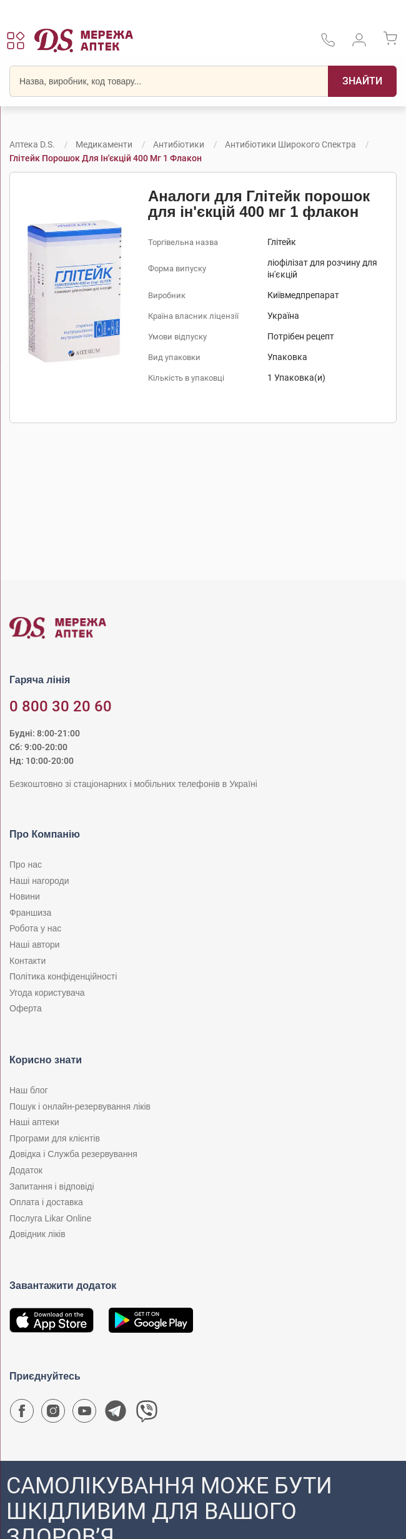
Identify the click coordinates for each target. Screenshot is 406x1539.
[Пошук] (362, 81)
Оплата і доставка (46, 1202)
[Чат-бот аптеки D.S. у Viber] (146, 1414)
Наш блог (28, 1090)
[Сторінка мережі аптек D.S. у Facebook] (21, 1414)
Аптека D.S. (32, 144)
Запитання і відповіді (51, 1186)
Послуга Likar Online (50, 1218)
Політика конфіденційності (63, 976)
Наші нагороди (39, 881)
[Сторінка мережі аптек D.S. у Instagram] (53, 1414)
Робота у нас (35, 928)
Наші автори (34, 945)
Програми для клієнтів (54, 1138)
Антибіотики (178, 144)
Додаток (25, 1170)
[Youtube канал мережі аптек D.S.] (84, 1414)
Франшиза (30, 913)
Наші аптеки (34, 1122)
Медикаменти (104, 144)
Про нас (25, 865)
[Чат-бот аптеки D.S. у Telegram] (115, 1414)
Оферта (25, 1008)
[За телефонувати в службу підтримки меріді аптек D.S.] (327, 44)
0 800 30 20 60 (60, 706)
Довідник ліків (37, 1234)
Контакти (27, 961)
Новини (24, 896)
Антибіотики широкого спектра (290, 144)
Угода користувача (46, 993)
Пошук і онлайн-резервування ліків (80, 1106)
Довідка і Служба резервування (73, 1154)
